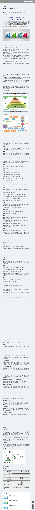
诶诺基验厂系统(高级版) (12, 505)
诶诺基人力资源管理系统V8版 (13, 495)
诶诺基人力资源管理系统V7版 (13, 500)
